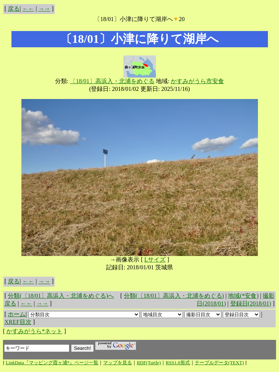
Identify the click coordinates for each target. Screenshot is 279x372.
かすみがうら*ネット (34, 331)
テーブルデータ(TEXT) (219, 362)
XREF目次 (17, 322)
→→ (44, 9)
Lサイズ (155, 259)
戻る (14, 9)
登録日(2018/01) (250, 303)
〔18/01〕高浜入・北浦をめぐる (112, 81)
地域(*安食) (243, 296)
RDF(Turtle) (149, 362)
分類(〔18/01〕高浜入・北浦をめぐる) (174, 296)
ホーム (16, 314)
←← (28, 9)
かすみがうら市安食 (197, 81)
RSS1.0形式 (178, 362)
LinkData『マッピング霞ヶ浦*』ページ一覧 (52, 362)
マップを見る (117, 362)
